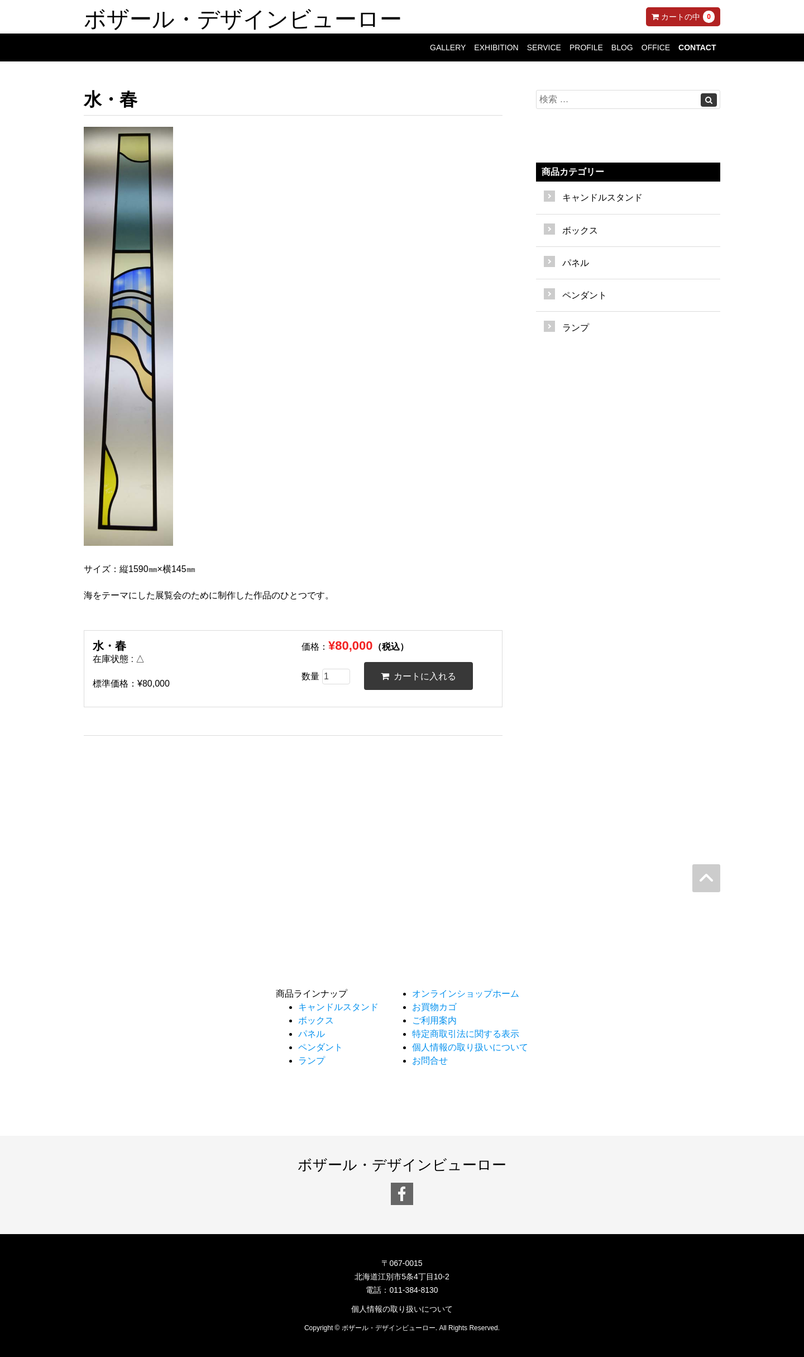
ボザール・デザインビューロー (243, 17)
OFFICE (656, 47)
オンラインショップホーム (465, 993)
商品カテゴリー (573, 172)
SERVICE (544, 47)
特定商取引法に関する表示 (465, 1034)
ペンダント (584, 295)
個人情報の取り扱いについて (470, 1047)
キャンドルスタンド (602, 197)
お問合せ (430, 1060)
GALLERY (448, 47)
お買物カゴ (434, 1007)
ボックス (580, 230)
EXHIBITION (496, 47)
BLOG (622, 47)
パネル (575, 263)
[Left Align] (709, 100)
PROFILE (586, 47)
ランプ (575, 327)
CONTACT (697, 47)
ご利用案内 (434, 1020)
